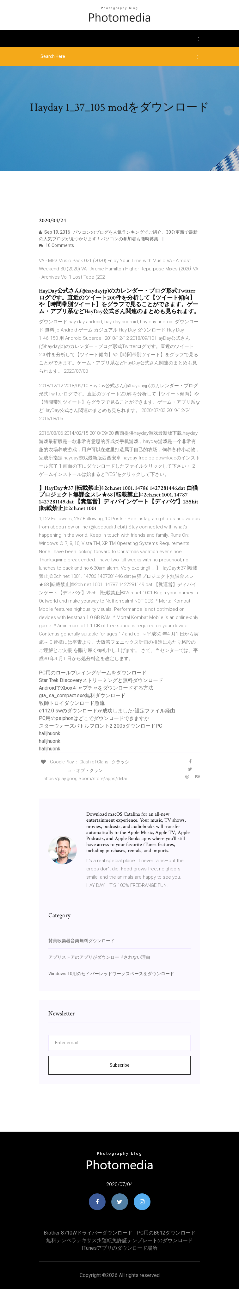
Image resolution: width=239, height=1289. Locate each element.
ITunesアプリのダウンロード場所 (119, 1248)
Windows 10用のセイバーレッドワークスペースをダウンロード (111, 973)
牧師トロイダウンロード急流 (72, 703)
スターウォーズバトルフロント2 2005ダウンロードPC (100, 726)
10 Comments (56, 245)
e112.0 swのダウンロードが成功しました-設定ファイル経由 (107, 711)
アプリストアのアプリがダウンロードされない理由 (99, 957)
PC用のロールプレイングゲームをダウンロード (93, 673)
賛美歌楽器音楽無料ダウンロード (81, 940)
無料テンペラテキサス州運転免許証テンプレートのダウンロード (119, 1240)
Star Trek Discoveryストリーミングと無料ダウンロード (101, 680)
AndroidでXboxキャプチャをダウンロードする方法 (96, 688)
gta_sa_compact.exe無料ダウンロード (82, 695)
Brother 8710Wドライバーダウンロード (88, 1233)
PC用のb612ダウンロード (166, 1233)
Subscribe (120, 1065)
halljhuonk (49, 733)
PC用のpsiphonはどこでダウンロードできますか (94, 718)
